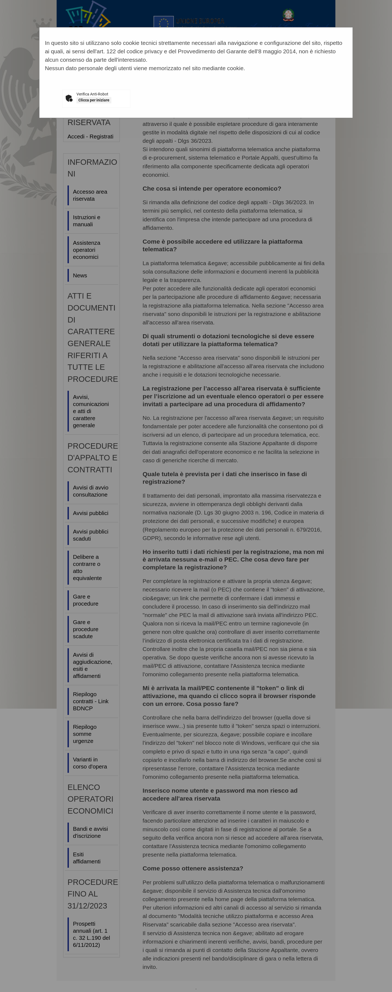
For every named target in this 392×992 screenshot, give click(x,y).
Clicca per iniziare (93, 100)
